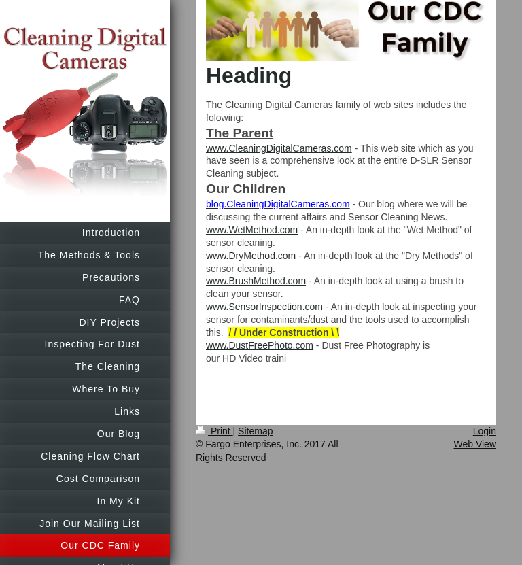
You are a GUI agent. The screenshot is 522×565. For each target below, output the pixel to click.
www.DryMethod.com (251, 255)
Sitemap (255, 431)
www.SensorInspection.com (264, 306)
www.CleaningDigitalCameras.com (279, 148)
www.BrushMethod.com (256, 280)
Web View (474, 444)
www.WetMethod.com (252, 229)
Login (484, 431)
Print (214, 431)
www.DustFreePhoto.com (259, 345)
